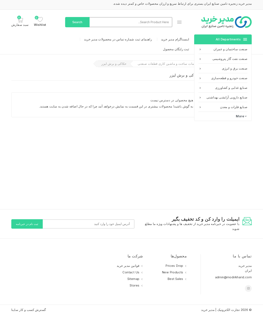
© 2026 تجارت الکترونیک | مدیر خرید (226, 310)
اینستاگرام (248, 288)
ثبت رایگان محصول (176, 49)
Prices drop (174, 266)
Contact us (131, 272)
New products (173, 272)
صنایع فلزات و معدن (222, 107)
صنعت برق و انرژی (222, 68)
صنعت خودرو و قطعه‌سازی (222, 78)
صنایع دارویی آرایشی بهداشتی (222, 97)
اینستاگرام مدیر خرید (175, 39)
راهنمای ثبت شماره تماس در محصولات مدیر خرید (118, 39)
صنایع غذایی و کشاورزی (222, 87)
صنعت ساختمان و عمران (222, 49)
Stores (135, 285)
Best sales (175, 279)
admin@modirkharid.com (233, 277)
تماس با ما (242, 256)
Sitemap (133, 279)
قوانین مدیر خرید (128, 266)
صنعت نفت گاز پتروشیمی (222, 58)
